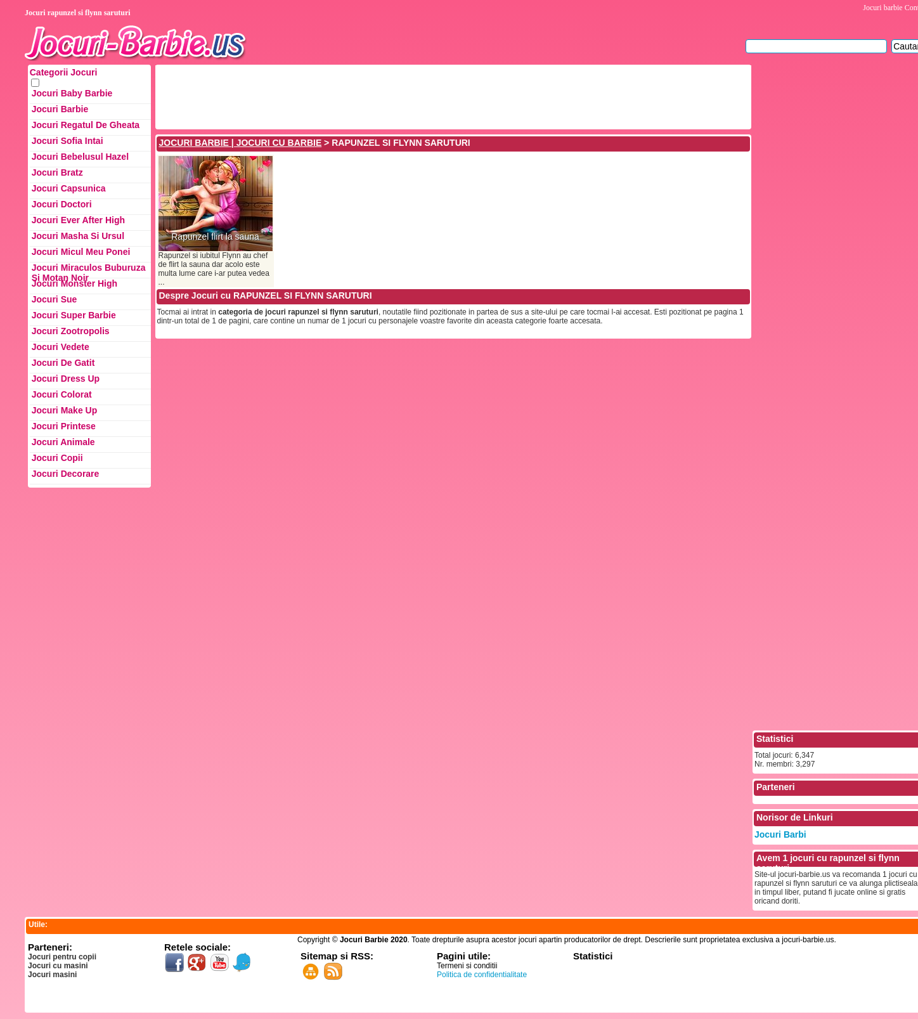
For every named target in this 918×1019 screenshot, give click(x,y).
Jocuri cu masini (58, 965)
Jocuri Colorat (62, 394)
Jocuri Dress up (66, 378)
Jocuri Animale (63, 442)
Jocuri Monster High (74, 283)
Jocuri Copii (57, 458)
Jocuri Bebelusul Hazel (80, 157)
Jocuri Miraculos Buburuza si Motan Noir (89, 270)
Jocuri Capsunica (69, 188)
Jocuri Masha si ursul (78, 236)
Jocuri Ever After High (78, 220)
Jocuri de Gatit (63, 363)
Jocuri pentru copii (62, 956)
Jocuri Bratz (57, 172)
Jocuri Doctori (62, 204)
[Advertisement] (388, 95)
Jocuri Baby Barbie (72, 93)
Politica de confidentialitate (482, 974)
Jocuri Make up (64, 410)
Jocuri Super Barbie (74, 315)
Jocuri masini (52, 974)
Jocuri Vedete (60, 347)
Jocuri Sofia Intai (67, 141)
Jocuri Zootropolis (71, 331)
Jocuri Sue (54, 299)
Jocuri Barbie (60, 109)
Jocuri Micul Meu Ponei (81, 252)
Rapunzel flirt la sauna (215, 237)
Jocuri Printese (64, 426)
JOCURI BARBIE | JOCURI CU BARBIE (240, 143)
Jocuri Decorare (66, 474)
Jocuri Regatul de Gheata (85, 125)
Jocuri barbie (882, 7)
